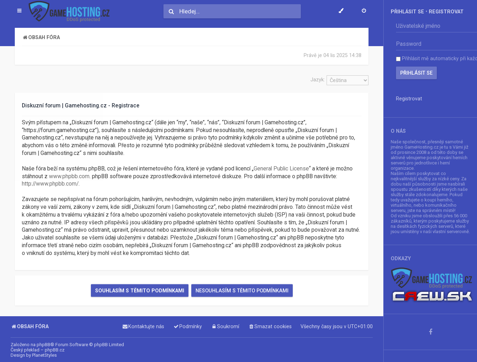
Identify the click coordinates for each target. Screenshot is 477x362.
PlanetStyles (44, 355)
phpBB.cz (54, 349)
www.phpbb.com (69, 176)
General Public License (281, 169)
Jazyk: (317, 79)
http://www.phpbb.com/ (50, 184)
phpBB (43, 344)
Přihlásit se (407, 11)
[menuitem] (364, 11)
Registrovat (446, 11)
